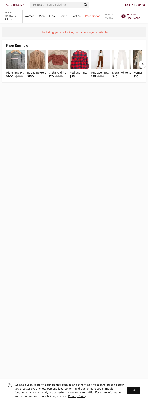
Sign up (141, 5)
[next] (142, 64)
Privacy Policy (77, 396)
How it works (108, 16)
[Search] (64, 5)
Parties (76, 16)
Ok (133, 390)
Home (63, 16)
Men (41, 16)
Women (29, 16)
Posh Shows (93, 16)
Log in (129, 5)
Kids (52, 16)
